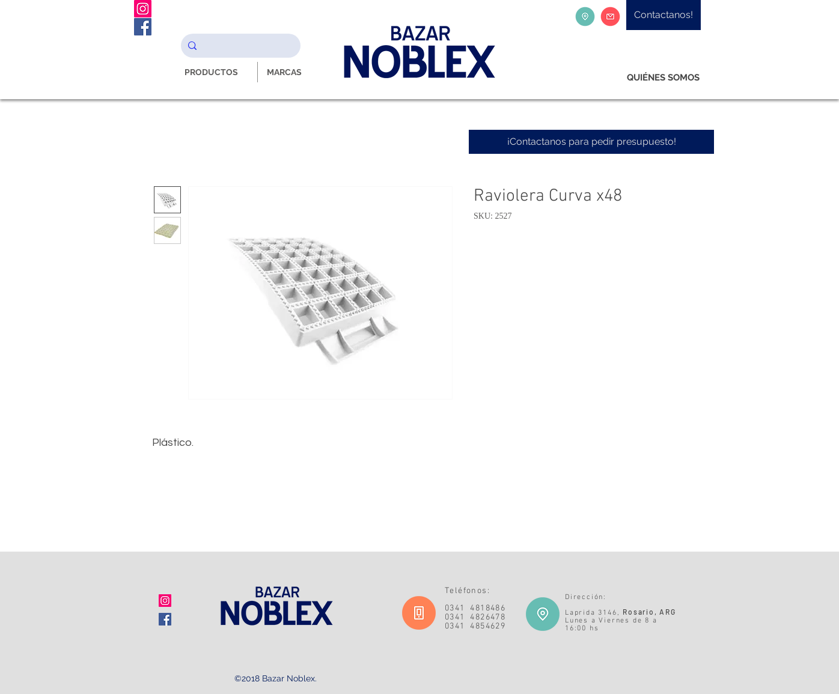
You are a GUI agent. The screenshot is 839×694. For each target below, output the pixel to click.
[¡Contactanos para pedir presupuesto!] (591, 142)
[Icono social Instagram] (165, 600)
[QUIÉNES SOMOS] (663, 78)
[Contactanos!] (663, 15)
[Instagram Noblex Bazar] (142, 8)
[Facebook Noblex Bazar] (142, 26)
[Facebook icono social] (165, 619)
